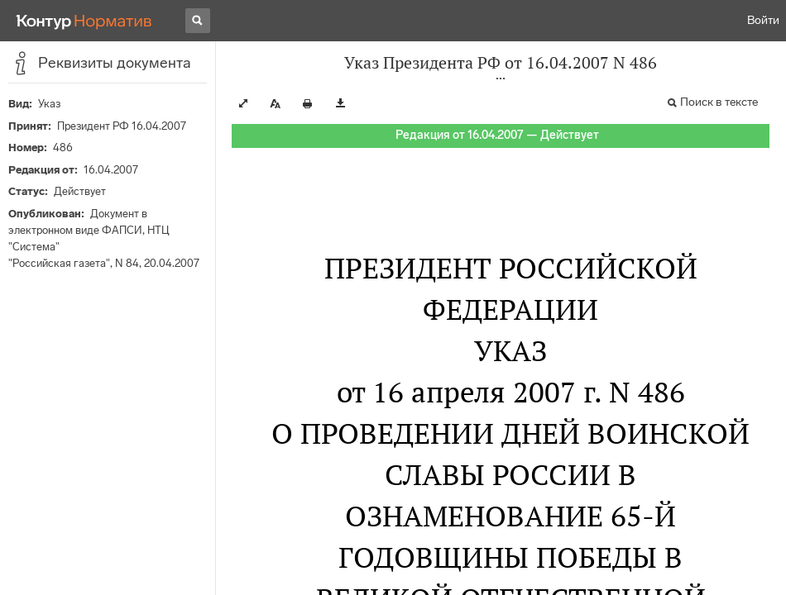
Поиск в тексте (719, 102)
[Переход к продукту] (84, 20)
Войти (763, 20)
